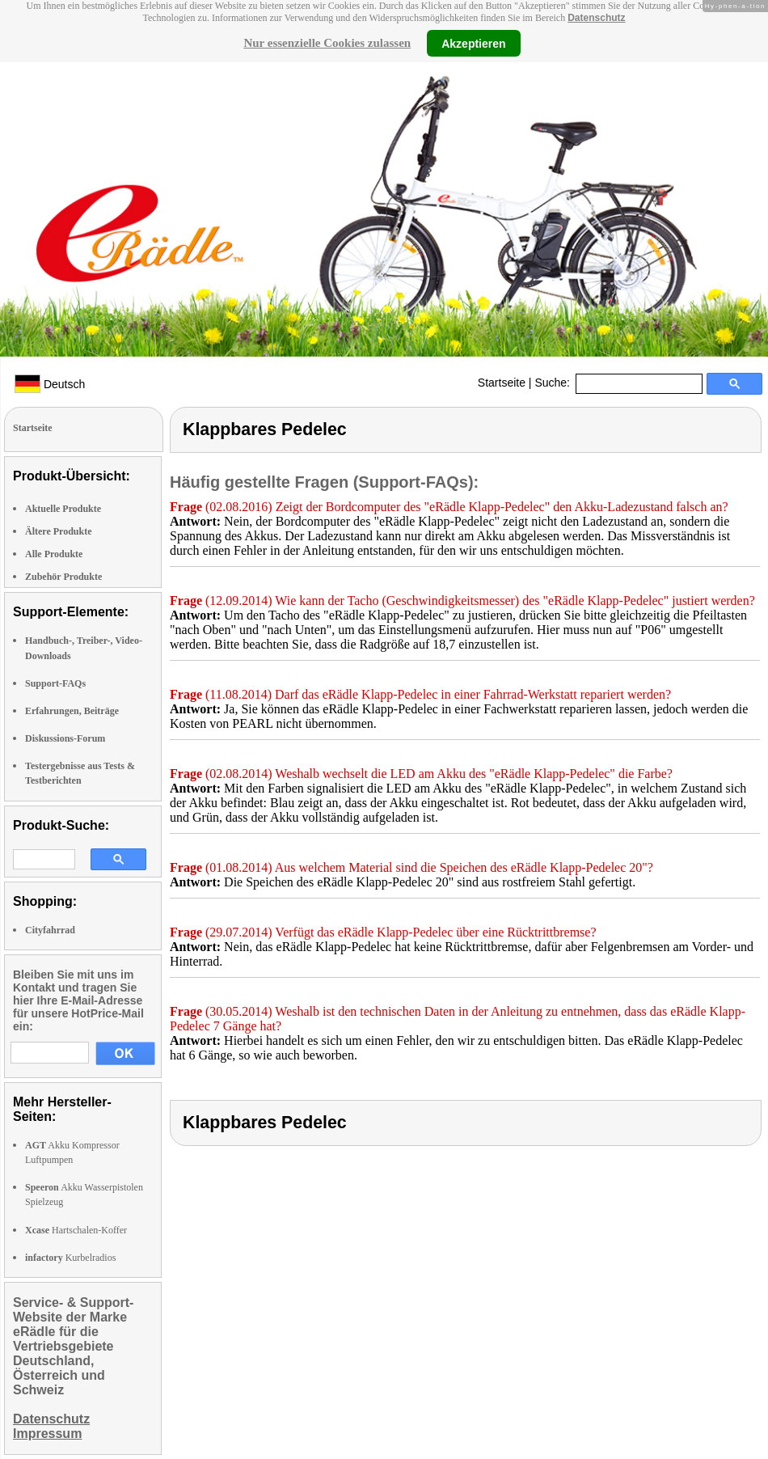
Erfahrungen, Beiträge (72, 711)
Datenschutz (596, 17)
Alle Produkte (53, 554)
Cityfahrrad (50, 930)
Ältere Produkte (58, 531)
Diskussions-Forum (65, 738)
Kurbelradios (70, 1257)
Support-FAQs (55, 683)
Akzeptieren (473, 42)
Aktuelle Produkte (63, 508)
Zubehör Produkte (63, 576)
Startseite (501, 382)
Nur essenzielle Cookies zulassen (327, 42)
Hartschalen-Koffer (76, 1230)
